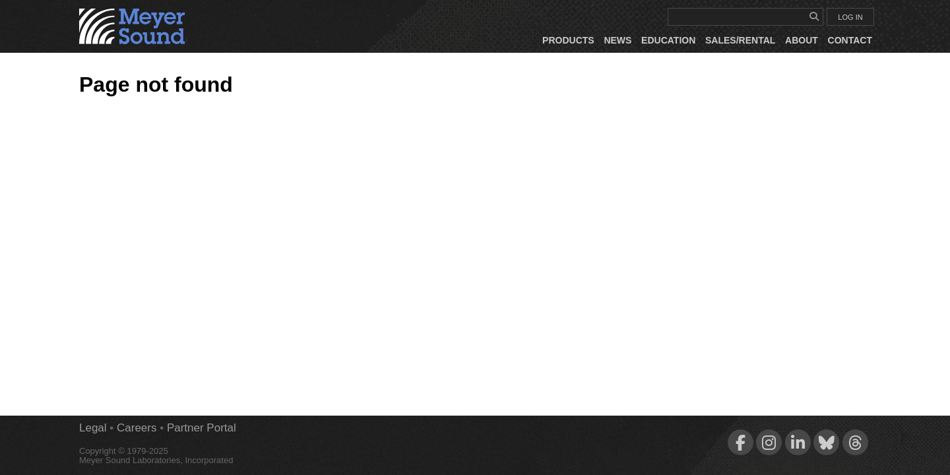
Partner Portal (201, 428)
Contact (850, 40)
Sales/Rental (740, 40)
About (801, 40)
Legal (93, 428)
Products (568, 40)
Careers (136, 428)
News (617, 40)
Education (668, 40)
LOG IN (850, 17)
